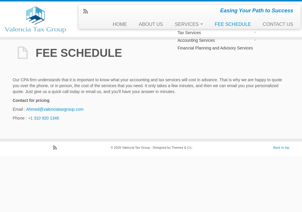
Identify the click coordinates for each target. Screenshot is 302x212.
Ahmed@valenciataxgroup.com (55, 109)
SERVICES (189, 24)
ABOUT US (151, 24)
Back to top (281, 147)
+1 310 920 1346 (43, 118)
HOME (120, 24)
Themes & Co (181, 147)
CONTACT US (278, 24)
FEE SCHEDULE (233, 24)
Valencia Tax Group (136, 147)
